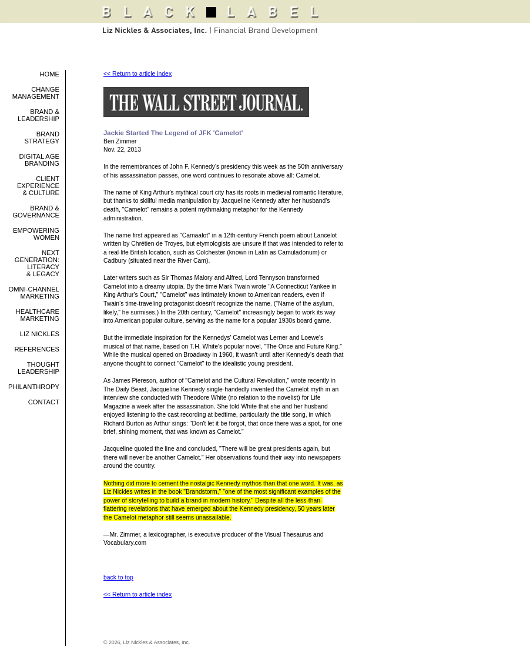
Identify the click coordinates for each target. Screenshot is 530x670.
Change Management (35, 93)
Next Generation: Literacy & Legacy (37, 263)
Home (49, 74)
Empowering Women (36, 234)
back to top (118, 577)
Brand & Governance (35, 212)
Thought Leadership (38, 368)
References (37, 349)
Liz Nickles (39, 333)
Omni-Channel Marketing (34, 293)
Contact (43, 402)
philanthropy (33, 386)
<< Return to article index (137, 74)
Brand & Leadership (38, 115)
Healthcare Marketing (37, 315)
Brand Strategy (42, 137)
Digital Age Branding (39, 160)
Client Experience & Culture (38, 185)
